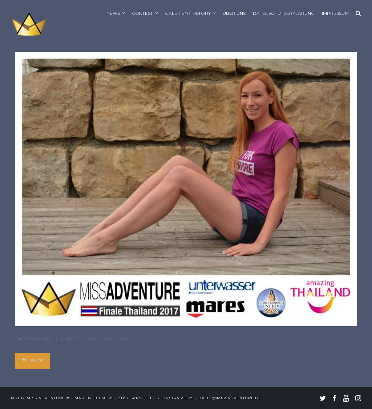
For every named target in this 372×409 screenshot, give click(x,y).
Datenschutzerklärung (284, 13)
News (113, 13)
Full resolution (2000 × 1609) (92, 338)
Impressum (335, 13)
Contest (142, 13)
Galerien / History (188, 13)
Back (32, 360)
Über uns (234, 13)
